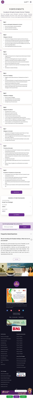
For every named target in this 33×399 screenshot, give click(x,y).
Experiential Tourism (4, 349)
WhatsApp (23, 396)
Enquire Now (16, 192)
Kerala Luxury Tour (4, 386)
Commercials (14, 317)
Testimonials (21, 317)
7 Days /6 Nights (19, 347)
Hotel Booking (3, 343)
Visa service (3, 364)
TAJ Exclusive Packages (21, 363)
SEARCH (16, 214)
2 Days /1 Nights (19, 336)
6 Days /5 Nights (19, 345)
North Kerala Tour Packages (6, 338)
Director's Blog (16, 313)
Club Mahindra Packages (21, 367)
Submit (24, 226)
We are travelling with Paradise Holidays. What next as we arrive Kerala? (16, 239)
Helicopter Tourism (4, 355)
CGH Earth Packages (20, 365)
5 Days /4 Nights (19, 343)
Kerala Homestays (4, 347)
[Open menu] (30, 2)
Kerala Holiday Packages (5, 378)
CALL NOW (9, 396)
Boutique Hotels (4, 345)
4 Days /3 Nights (19, 340)
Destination (4, 209)
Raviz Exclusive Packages (21, 358)
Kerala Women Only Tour (5, 382)
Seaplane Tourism (4, 351)
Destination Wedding (4, 360)
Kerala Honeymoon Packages (6, 380)
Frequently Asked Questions (9, 234)
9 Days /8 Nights (19, 351)
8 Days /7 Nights (19, 349)
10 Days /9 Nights (20, 353)
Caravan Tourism (4, 353)
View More (16, 259)
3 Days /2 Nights (19, 338)
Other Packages (5, 200)
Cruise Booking (3, 357)
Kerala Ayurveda (4, 340)
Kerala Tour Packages (5, 336)
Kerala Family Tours (4, 384)
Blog (10, 317)
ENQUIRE (16, 396)
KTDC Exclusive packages (21, 360)
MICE (2, 362)
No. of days (4, 204)
